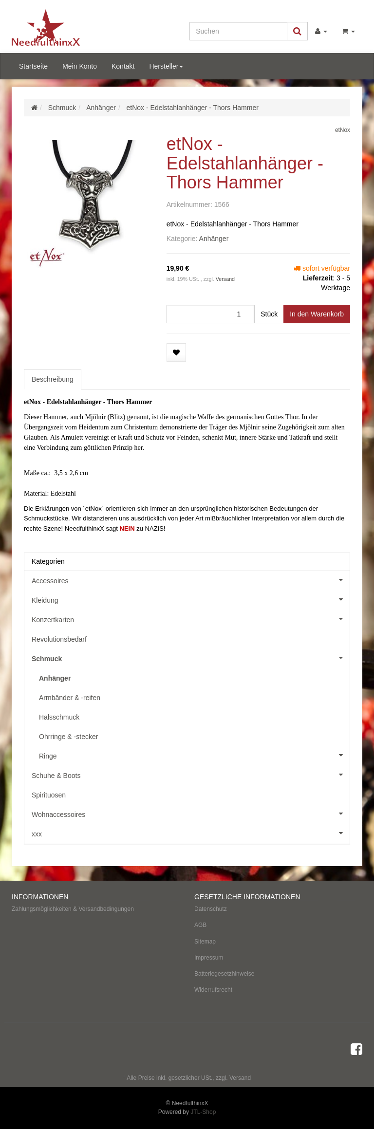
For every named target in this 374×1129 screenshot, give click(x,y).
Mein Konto (79, 66)
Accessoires (191, 580)
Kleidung (191, 599)
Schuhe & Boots (191, 774)
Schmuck (191, 657)
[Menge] (211, 314)
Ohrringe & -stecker (68, 736)
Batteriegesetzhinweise (224, 973)
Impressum (208, 957)
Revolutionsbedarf (59, 639)
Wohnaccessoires (191, 813)
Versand (225, 279)
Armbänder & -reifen (69, 698)
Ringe (194, 755)
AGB (200, 925)
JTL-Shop (203, 1112)
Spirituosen (49, 795)
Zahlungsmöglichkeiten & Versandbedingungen (73, 909)
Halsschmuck (59, 717)
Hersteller (166, 66)
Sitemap (205, 941)
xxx (191, 833)
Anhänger (214, 238)
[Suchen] (238, 31)
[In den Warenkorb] (316, 314)
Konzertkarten (191, 619)
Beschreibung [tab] (53, 379)
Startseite (33, 66)
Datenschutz (210, 909)
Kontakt (123, 66)
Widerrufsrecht (213, 989)
